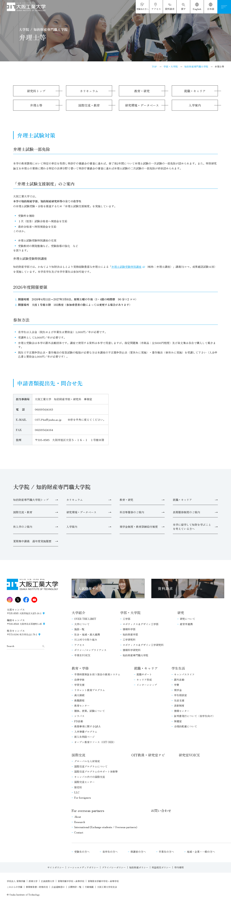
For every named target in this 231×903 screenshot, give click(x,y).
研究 (180, 612)
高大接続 (79, 695)
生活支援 (179, 700)
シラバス (79, 716)
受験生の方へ (82, 851)
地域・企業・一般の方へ (201, 851)
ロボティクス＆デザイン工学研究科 (143, 645)
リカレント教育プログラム (89, 690)
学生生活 (178, 668)
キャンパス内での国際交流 (89, 777)
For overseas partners (88, 810)
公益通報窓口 (58, 887)
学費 (176, 684)
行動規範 (89, 887)
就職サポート (144, 674)
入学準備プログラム (85, 731)
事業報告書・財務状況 (37, 887)
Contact (78, 832)
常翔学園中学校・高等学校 (71, 881)
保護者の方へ (138, 851)
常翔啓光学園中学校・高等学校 (103, 881)
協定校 (78, 787)
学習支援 (79, 684)
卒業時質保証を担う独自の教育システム (97, 674)
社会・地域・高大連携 (87, 634)
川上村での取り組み (85, 639)
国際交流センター (84, 782)
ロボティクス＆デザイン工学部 (140, 624)
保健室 (178, 721)
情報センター (181, 711)
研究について (187, 619)
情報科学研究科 (132, 650)
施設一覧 (79, 629)
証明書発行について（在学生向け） (194, 716)
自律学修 (79, 679)
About (77, 816)
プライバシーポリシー (114, 867)
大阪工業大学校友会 (107, 887)
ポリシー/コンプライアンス (90, 650)
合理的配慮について (185, 726)
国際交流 (78, 754)
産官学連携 (186, 624)
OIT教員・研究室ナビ (148, 754)
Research (79, 822)
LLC (77, 792)
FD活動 (78, 721)
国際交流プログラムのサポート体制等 (96, 771)
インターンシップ (146, 684)
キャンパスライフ (184, 674)
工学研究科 (129, 639)
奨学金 (178, 690)
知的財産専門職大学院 (135, 655)
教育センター (82, 705)
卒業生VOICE (82, 655)
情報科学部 (129, 629)
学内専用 (179, 867)
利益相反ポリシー (161, 867)
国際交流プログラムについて (90, 766)
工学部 (126, 619)
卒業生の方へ (166, 851)
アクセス (79, 645)
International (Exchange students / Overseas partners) (105, 827)
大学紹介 (78, 612)
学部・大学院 (130, 612)
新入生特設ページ (84, 736)
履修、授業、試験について (89, 711)
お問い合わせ (161, 810)
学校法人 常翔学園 (16, 881)
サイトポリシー (55, 867)
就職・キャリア (146, 668)
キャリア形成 (144, 679)
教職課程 (79, 700)
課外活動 (179, 679)
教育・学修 (80, 668)
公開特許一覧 (74, 887)
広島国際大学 (47, 881)
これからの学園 (14, 887)
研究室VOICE (189, 754)
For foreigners (82, 797)
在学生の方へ (110, 851)
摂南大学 (33, 881)
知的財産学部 (130, 634)
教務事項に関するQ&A (87, 726)
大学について (82, 624)
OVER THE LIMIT (85, 619)
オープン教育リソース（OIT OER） (95, 742)
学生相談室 (180, 695)
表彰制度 (179, 705)
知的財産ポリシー (138, 867)
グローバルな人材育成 (87, 761)
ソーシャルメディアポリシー (82, 867)
